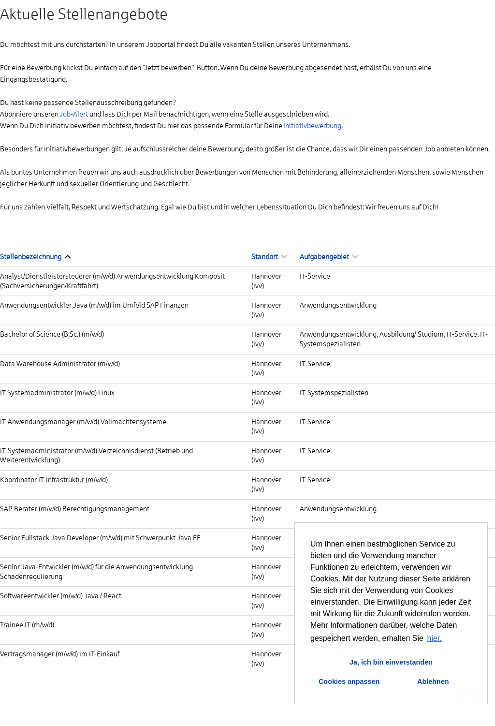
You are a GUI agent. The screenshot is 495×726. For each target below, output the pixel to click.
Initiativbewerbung (312, 126)
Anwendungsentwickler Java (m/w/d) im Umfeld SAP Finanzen (94, 305)
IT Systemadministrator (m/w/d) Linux (57, 393)
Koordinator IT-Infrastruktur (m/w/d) (54, 480)
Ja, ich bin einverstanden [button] (391, 662)
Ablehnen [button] (433, 681)
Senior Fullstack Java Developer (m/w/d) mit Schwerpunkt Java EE (100, 538)
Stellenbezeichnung (35, 257)
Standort (269, 257)
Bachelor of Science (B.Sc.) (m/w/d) (52, 334)
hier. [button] (434, 638)
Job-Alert (73, 114)
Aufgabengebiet (329, 257)
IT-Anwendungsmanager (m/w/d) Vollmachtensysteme (83, 422)
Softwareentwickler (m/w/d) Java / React (60, 596)
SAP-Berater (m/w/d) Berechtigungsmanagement (74, 509)
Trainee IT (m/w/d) (27, 625)
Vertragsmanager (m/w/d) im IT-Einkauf (59, 654)
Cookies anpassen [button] (349, 681)
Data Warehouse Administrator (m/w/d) (60, 364)
